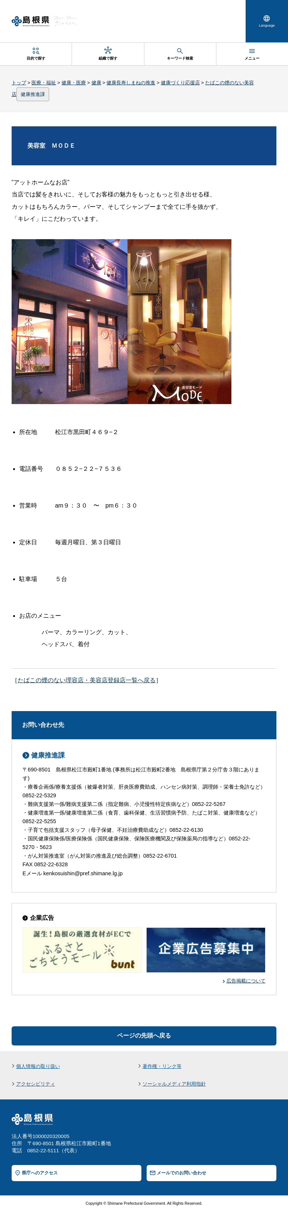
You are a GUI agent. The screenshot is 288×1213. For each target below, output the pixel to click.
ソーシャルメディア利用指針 (174, 1085)
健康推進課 (33, 95)
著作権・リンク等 (162, 1067)
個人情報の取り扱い (38, 1067)
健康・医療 (74, 83)
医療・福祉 (44, 83)
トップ (19, 83)
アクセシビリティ (35, 1085)
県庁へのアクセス (40, 1173)
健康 (96, 83)
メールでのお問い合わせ (181, 1173)
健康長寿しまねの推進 (130, 83)
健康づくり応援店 (180, 83)
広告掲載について (246, 981)
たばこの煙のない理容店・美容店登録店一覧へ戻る (87, 681)
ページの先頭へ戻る (144, 1036)
